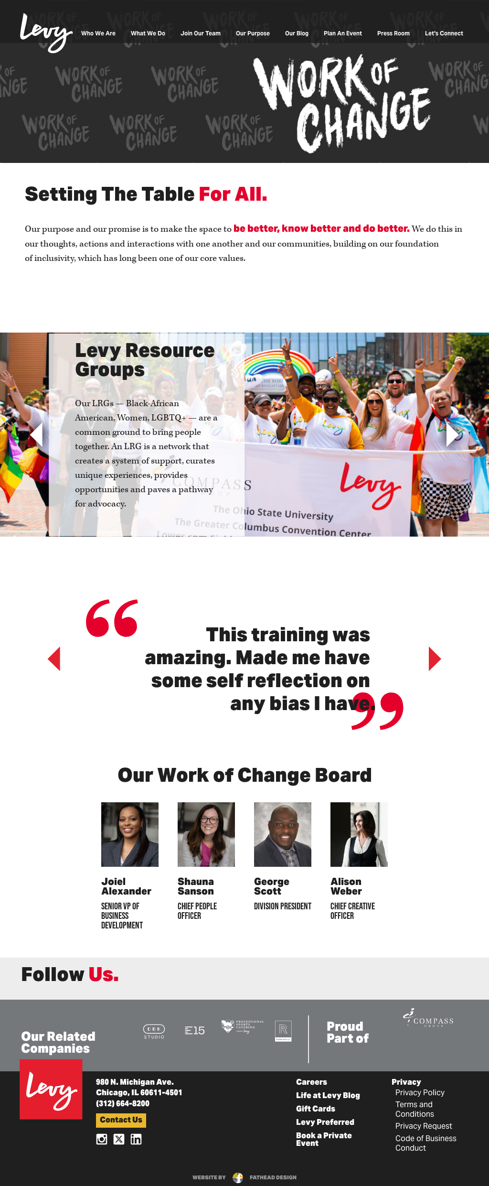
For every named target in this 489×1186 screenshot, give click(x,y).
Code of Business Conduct (426, 1144)
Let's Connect (444, 34)
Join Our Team (201, 34)
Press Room (393, 34)
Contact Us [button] (121, 1120)
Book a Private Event (324, 1140)
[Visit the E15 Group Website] (195, 1030)
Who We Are (98, 34)
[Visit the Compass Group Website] (428, 1016)
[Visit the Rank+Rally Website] (283, 1030)
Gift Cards (315, 1109)
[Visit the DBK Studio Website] (154, 1031)
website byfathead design (244, 1178)
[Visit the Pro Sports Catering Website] (242, 1026)
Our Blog (296, 34)
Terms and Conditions (414, 1110)
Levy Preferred (325, 1123)
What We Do (148, 34)
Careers (311, 1083)
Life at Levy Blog (328, 1096)
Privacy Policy (420, 1093)
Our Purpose (253, 34)
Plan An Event (343, 34)
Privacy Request (423, 1127)
